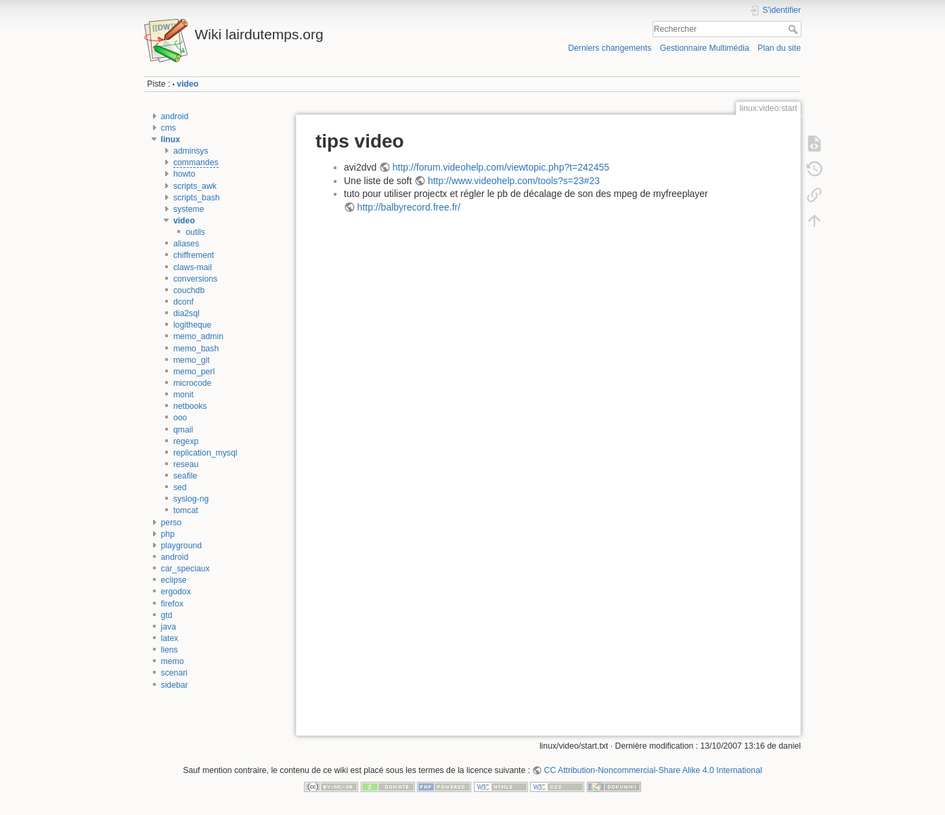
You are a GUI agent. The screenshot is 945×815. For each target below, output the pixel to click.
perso (171, 522)
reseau (185, 464)
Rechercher (794, 29)
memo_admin (198, 336)
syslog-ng (190, 499)
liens (169, 650)
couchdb (188, 290)
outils (195, 232)
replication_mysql (205, 453)
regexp (185, 441)
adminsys (190, 151)
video (187, 84)
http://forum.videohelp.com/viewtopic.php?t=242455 (501, 167)
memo (172, 661)
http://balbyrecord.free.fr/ (409, 207)
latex (170, 638)
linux (171, 139)
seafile (185, 476)
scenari (174, 673)
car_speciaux (185, 568)
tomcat (185, 510)
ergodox (176, 591)
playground (181, 545)
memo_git (191, 360)
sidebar (174, 685)
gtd (167, 615)
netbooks (190, 406)
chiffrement (193, 255)
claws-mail (192, 267)
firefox (172, 604)
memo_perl (194, 371)
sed (180, 487)
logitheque (192, 325)
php (168, 534)
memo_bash (196, 348)
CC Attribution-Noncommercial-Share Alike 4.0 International (653, 770)
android (175, 116)
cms (168, 128)
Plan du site (779, 48)
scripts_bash (196, 197)
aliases (186, 243)
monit (183, 394)
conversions (195, 279)
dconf (183, 302)
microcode (192, 383)
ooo (180, 417)
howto (184, 174)
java (168, 627)
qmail (183, 430)
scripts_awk (195, 186)
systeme (188, 209)
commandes (196, 162)
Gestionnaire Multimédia (704, 48)
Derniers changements (609, 48)
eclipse (174, 580)
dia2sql (186, 313)
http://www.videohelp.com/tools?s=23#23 (514, 180)
